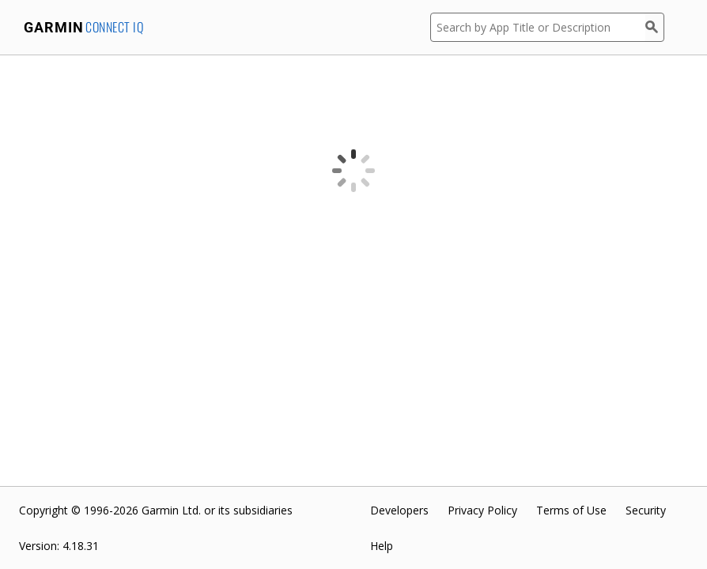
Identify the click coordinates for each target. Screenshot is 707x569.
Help (381, 545)
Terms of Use (571, 510)
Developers (399, 510)
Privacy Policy (482, 510)
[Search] (654, 27)
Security (646, 510)
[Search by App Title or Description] (537, 27)
